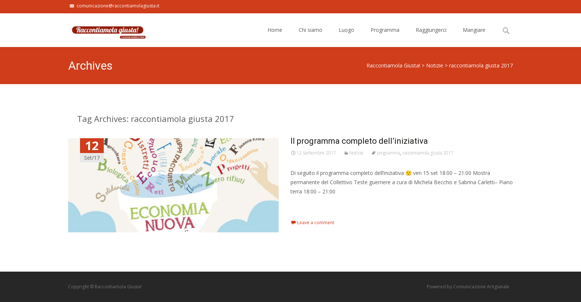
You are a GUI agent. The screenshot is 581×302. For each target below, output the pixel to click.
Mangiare (474, 36)
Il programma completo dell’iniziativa (359, 141)
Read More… (306, 205)
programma (388, 153)
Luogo (346, 36)
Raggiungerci (431, 36)
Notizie (356, 153)
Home (275, 36)
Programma (385, 36)
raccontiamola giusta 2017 (428, 153)
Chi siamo (310, 36)
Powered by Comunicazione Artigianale (468, 286)
